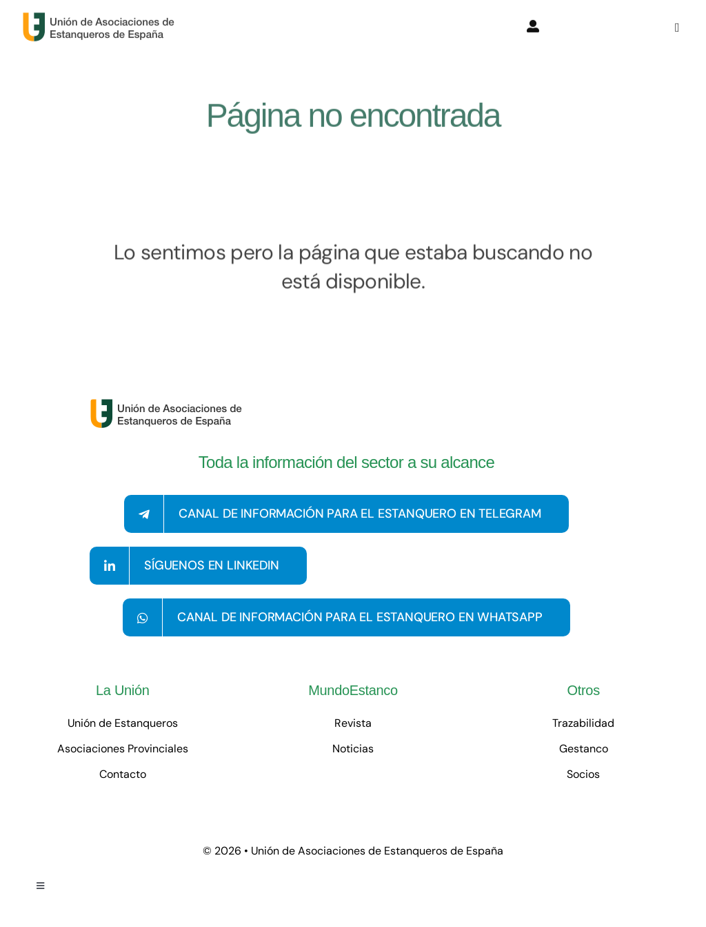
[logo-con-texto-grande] (101, 17)
